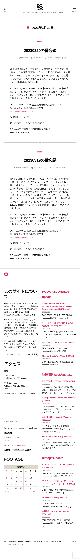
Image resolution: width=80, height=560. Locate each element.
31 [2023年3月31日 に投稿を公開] (31, 493)
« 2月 (7, 496)
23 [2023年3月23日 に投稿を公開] (26, 489)
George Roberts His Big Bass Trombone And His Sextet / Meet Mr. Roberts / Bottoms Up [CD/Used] (57, 311)
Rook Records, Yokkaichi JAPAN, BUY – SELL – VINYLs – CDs (39, 551)
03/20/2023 (38, 61)
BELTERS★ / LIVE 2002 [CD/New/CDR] (59, 391)
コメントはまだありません (57, 61)
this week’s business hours (15, 449)
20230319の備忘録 (40, 163)
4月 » (35, 496)
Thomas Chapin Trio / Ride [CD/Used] (58, 360)
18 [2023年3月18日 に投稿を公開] (35, 486)
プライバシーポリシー (16, 554)
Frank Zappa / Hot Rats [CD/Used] (56, 446)
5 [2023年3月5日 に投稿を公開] (6, 482)
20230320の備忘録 (40, 53)
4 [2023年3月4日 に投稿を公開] (35, 479)
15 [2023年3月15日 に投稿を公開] (21, 486)
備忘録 (40, 45)
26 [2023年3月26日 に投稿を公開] (7, 493)
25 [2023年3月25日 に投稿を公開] (35, 489)
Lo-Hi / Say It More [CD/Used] (54, 507)
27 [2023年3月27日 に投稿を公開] (11, 493)
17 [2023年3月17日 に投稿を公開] (31, 486)
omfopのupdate (56, 467)
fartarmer (24, 61)
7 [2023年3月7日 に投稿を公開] (16, 482)
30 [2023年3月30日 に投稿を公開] (26, 493)
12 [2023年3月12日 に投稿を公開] (7, 486)
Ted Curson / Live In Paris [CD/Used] (58, 347)
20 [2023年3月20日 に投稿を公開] (11, 489)
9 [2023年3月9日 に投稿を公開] (25, 482)
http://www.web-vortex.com (23, 115)
